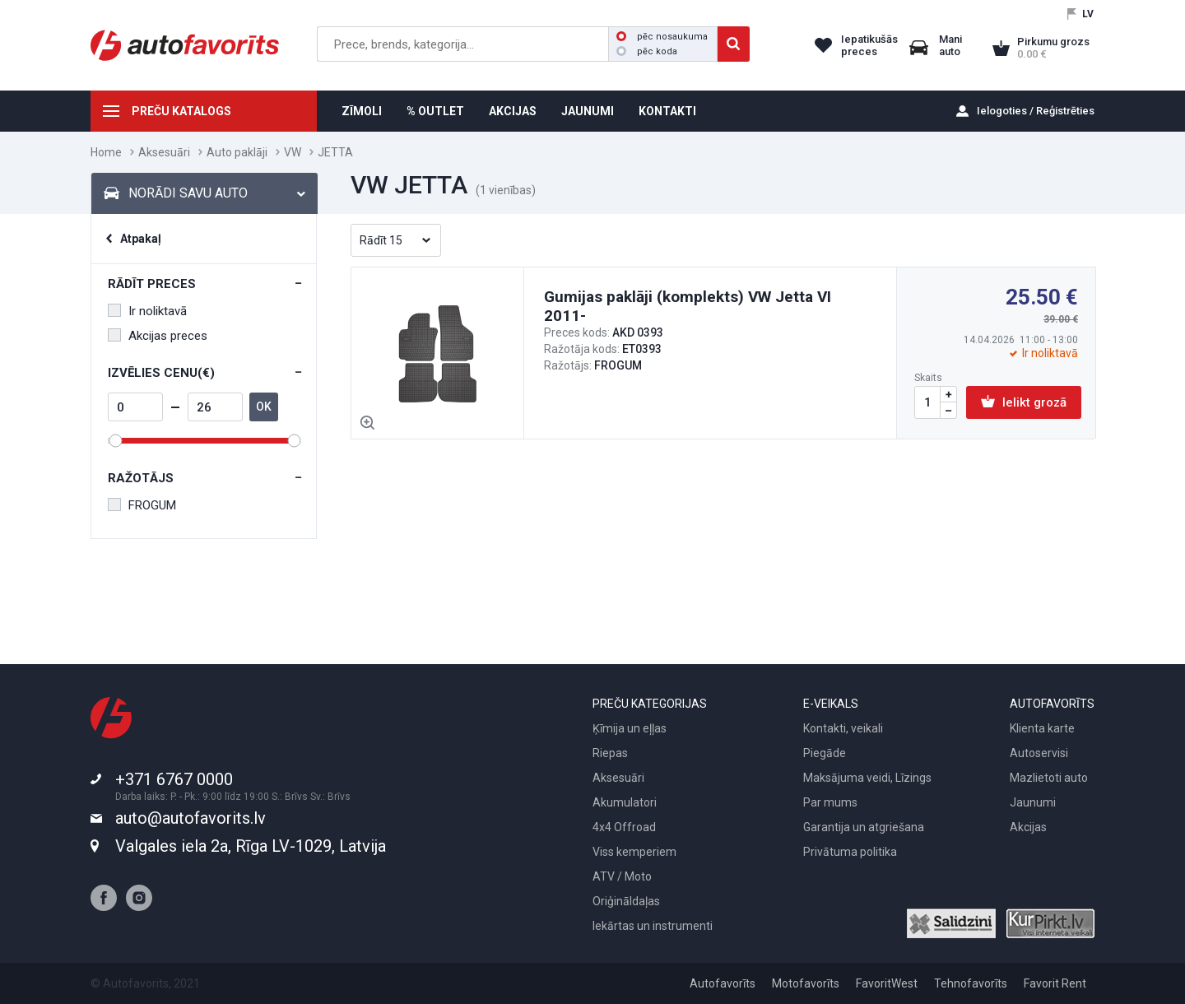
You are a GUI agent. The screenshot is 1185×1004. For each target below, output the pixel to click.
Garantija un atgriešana (863, 827)
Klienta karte (1042, 728)
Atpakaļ (140, 238)
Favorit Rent (1055, 983)
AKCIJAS (513, 111)
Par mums (830, 802)
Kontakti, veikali (843, 728)
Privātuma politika (850, 851)
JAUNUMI (587, 111)
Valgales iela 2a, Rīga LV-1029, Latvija (250, 846)
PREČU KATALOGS (181, 111)
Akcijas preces (157, 335)
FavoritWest (887, 983)
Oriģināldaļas (626, 901)
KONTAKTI (667, 111)
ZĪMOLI (362, 111)
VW (292, 152)
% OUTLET (435, 111)
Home (106, 152)
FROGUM (142, 505)
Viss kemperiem (634, 851)
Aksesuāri (164, 152)
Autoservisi (1039, 753)
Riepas (610, 753)
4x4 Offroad (624, 827)
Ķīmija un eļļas (629, 728)
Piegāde (824, 753)
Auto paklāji (237, 152)
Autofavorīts (722, 983)
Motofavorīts (805, 983)
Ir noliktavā (147, 311)
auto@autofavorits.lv (190, 818)
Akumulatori (624, 802)
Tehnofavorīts (970, 983)
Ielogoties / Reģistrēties (1035, 111)
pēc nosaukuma (662, 36)
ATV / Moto (622, 876)
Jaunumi (1033, 802)
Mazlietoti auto (1049, 777)
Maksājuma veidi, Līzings (867, 777)
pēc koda (646, 51)
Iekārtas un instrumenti (652, 925)
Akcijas (1028, 827)
